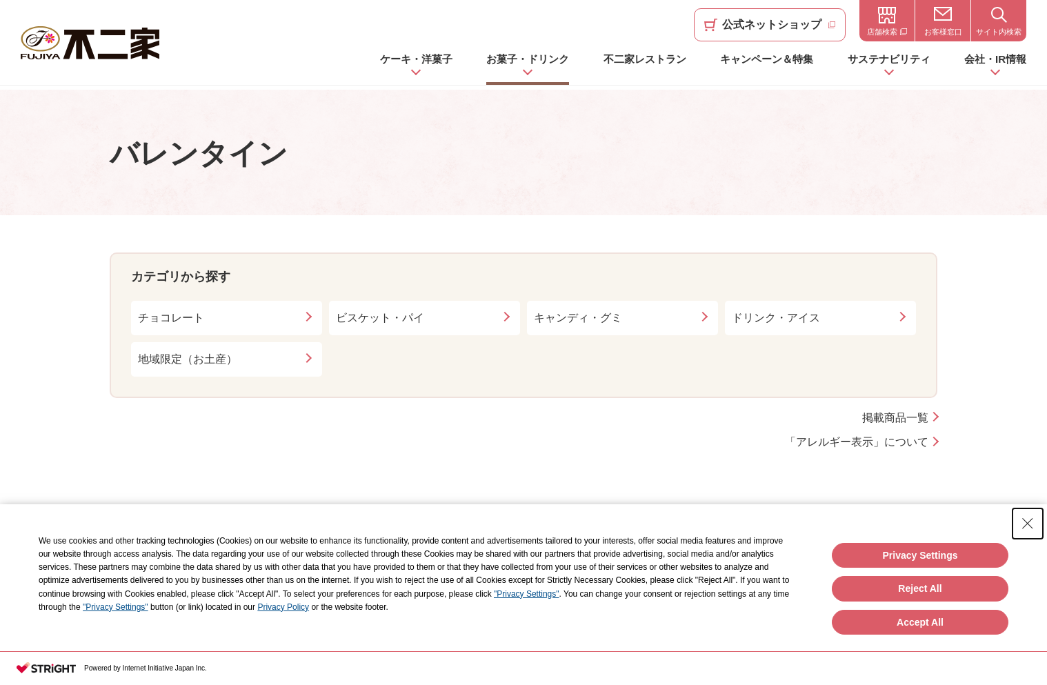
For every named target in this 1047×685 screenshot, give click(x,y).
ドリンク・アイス (776, 318)
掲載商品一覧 (895, 418)
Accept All (920, 622)
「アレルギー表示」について (856, 442)
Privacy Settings (920, 555)
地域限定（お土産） (187, 359)
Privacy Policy (283, 607)
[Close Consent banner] (1028, 523)
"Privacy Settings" (526, 594)
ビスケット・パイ (380, 318)
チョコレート (171, 318)
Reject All (919, 588)
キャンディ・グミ (578, 318)
